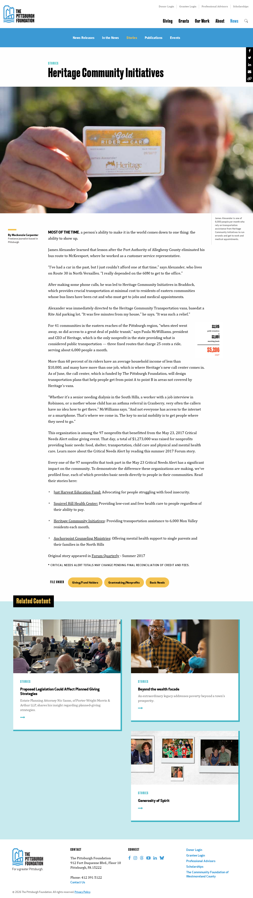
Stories (53, 63)
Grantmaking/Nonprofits (124, 582)
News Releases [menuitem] (83, 37)
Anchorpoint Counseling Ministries (82, 538)
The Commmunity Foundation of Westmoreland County (207, 874)
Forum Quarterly (105, 556)
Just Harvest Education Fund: (77, 492)
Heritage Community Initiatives (79, 521)
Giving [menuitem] (168, 21)
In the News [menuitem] (110, 37)
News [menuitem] (234, 21)
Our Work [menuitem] (202, 21)
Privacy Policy (82, 892)
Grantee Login (187, 6)
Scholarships (240, 6)
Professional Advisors (215, 6)
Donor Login (166, 6)
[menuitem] (246, 21)
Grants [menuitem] (184, 21)
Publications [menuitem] (153, 37)
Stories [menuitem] (132, 37)
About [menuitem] (220, 21)
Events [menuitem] (175, 37)
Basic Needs (157, 582)
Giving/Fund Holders (85, 582)
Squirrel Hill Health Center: (76, 503)
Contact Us (77, 882)
